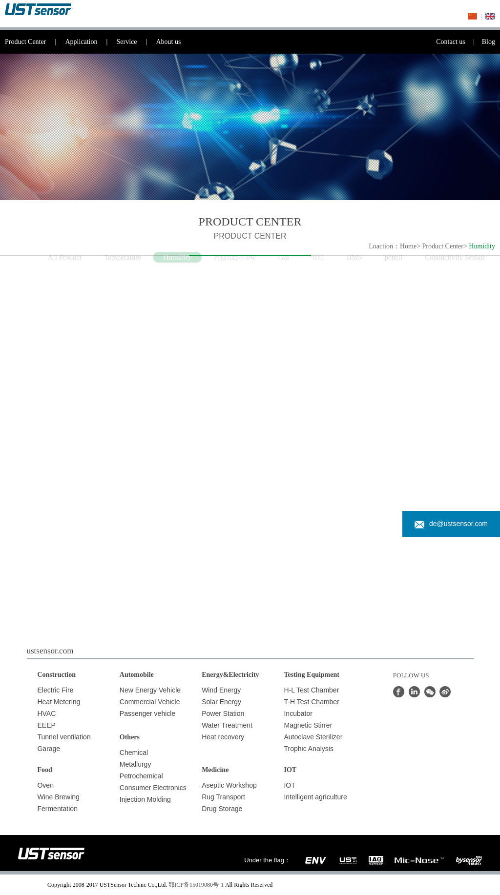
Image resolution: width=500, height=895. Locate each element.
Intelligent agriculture (315, 797)
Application (90, 42)
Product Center (35, 42)
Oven (45, 785)
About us (168, 41)
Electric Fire (55, 690)
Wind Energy (221, 690)
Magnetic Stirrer (308, 725)
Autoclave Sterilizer (313, 737)
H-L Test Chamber (311, 690)
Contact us (459, 41)
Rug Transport (223, 797)
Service (136, 42)
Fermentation (57, 809)
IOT (289, 785)
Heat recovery (223, 737)
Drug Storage (222, 809)
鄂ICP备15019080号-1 (196, 884)
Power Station (223, 713)
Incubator (298, 713)
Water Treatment (227, 725)
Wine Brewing (58, 797)
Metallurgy (135, 764)
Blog (488, 41)
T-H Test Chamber (311, 702)
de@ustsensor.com (451, 524)
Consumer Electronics (153, 788)
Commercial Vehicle (150, 702)
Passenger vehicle (147, 713)
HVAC (46, 713)
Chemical (134, 752)
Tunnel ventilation (63, 737)
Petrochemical (141, 776)
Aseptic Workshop (229, 785)
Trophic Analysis (308, 749)
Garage (48, 749)
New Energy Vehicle (150, 690)
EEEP (46, 725)
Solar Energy (221, 702)
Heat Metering (58, 702)
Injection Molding (145, 799)
